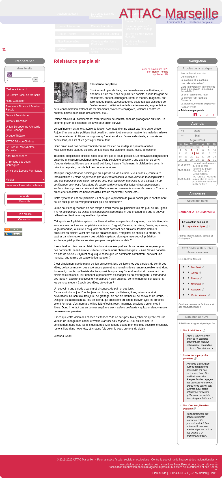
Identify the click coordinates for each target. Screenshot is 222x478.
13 (191, 153)
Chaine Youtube (199, 295)
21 (197, 156)
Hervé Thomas (160, 71)
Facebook (196, 267)
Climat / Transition (16, 121)
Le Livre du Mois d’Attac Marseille (20, 149)
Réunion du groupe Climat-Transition (201, 170)
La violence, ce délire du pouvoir (198, 104)
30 (208, 159)
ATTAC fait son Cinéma (20, 141)
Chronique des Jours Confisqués (18, 163)
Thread (194, 273)
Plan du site (25, 214)
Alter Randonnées (16, 156)
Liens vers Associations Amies (24, 185)
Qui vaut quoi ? (189, 77)
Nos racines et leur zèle (193, 73)
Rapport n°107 (188, 107)
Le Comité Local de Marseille (23, 95)
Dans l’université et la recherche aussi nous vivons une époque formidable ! (198, 89)
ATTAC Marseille (169, 13)
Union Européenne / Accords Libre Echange (23, 128)
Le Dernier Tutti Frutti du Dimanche (194, 99)
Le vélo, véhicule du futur (194, 95)
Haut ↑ (214, 473)
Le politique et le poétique (194, 80)
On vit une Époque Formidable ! (24, 172)
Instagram (196, 289)
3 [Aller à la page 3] (207, 115)
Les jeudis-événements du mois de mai (204, 164)
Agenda (24, 196)
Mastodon (196, 284)
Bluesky (195, 278)
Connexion (24, 219)
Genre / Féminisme (17, 115)
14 (197, 153)
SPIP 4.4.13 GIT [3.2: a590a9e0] (188, 473)
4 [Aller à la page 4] (213, 115)
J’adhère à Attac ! (16, 89)
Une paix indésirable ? (193, 83)
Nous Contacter (15, 100)
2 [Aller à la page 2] (200, 115)
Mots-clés (24, 201)
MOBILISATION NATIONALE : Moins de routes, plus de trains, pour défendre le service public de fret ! (204, 179)
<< (182, 131)
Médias (10, 179)
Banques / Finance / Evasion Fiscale (23, 108)
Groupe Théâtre (15, 135)
